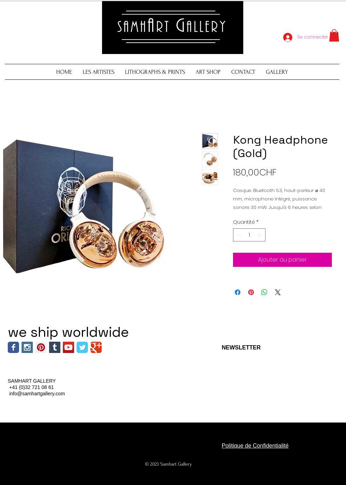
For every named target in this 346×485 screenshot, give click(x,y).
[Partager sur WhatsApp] (264, 292)
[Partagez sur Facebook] (237, 292)
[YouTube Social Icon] (68, 347)
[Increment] (260, 235)
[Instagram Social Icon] (27, 347)
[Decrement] (238, 235)
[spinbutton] (249, 235)
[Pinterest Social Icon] (41, 347)
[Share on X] (278, 292)
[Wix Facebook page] (13, 347)
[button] (334, 35)
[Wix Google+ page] (96, 347)
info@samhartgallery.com (37, 393)
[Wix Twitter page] (82, 347)
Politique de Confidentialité (255, 446)
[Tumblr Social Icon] (54, 347)
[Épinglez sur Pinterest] (251, 292)
